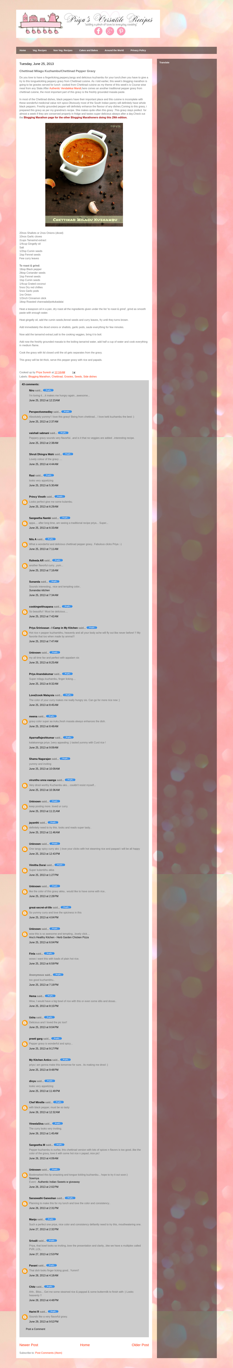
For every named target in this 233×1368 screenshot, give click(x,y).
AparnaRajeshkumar (41, 737)
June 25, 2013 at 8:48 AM (43, 726)
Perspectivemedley (41, 411)
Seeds (78, 376)
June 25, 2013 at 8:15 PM (43, 1006)
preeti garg (36, 1038)
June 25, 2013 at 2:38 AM (43, 443)
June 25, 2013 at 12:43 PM (44, 853)
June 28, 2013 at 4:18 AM (43, 1275)
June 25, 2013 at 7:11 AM (43, 549)
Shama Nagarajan (40, 759)
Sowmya (34, 1178)
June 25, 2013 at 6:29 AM (43, 506)
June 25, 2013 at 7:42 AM (43, 616)
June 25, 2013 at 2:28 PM (43, 896)
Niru (31, 390)
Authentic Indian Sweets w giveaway (59, 1181)
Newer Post (28, 1345)
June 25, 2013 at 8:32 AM (43, 683)
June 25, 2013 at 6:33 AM (43, 527)
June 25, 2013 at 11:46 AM (44, 832)
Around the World (114, 50)
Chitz (32, 1286)
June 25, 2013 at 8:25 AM (43, 662)
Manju (33, 1219)
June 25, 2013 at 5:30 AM (43, 485)
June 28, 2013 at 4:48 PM (43, 1300)
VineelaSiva (36, 1123)
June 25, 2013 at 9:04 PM (43, 1027)
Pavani (33, 1265)
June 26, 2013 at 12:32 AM (44, 1112)
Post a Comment (35, 1329)
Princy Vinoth (37, 496)
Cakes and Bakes (88, 50)
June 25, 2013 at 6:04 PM (43, 942)
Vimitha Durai (37, 865)
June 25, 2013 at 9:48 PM (43, 1069)
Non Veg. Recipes (62, 50)
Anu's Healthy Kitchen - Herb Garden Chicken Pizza (59, 937)
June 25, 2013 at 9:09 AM (43, 747)
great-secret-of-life (40, 907)
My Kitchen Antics (40, 1060)
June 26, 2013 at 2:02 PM (43, 1187)
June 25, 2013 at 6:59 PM (43, 963)
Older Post (140, 1345)
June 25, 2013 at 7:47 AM (43, 641)
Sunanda (34, 581)
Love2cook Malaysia (41, 695)
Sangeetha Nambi (40, 518)
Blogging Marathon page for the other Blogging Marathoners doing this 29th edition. (75, 117)
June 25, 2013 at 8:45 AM (43, 705)
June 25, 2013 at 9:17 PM (43, 1048)
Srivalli (33, 1240)
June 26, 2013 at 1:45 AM (43, 1133)
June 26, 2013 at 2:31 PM (43, 1208)
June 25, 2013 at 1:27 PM (43, 875)
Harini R (34, 1311)
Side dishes (90, 376)
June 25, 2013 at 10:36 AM (44, 790)
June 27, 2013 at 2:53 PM (43, 1254)
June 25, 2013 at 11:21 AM (44, 811)
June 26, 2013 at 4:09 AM (43, 1158)
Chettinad (57, 376)
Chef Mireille (36, 1102)
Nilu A (32, 539)
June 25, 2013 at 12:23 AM (44, 400)
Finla (32, 953)
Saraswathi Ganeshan (42, 1198)
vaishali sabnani (39, 433)
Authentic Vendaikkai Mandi (65, 88)
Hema (32, 996)
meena (33, 716)
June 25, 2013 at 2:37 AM (43, 421)
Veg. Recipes (40, 50)
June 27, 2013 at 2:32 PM (43, 1229)
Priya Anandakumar (41, 674)
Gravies (68, 376)
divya (32, 1081)
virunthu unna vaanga (42, 780)
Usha (32, 1017)
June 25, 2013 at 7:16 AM (43, 570)
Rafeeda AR (36, 560)
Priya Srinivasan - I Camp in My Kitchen (53, 628)
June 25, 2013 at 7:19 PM (43, 984)
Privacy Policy (138, 50)
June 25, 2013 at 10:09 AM (44, 768)
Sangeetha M (37, 1145)
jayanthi (34, 822)
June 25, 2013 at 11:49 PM (44, 1091)
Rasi (32, 475)
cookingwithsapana (41, 606)
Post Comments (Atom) (48, 1352)
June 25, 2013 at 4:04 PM (43, 917)
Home (23, 50)
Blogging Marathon (39, 376)
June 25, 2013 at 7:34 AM (43, 595)
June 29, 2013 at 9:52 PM (43, 1321)
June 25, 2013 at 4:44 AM (43, 464)
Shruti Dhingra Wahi (41, 454)
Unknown (35, 652)
